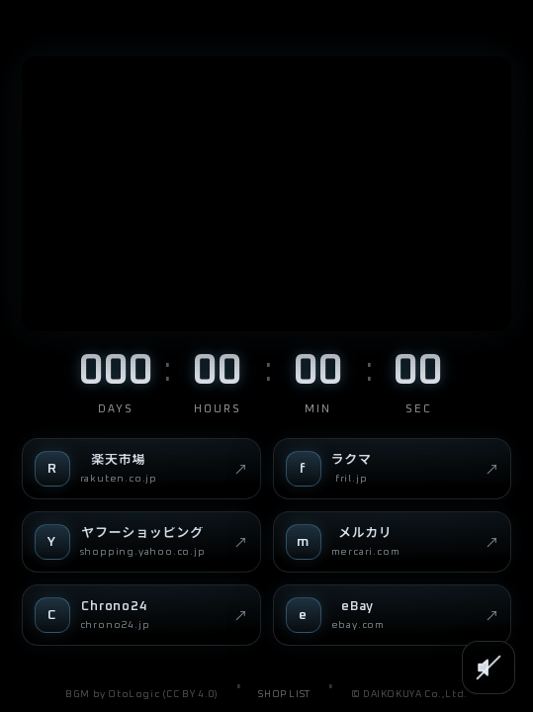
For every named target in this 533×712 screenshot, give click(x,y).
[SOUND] (488, 667)
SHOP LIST (284, 694)
